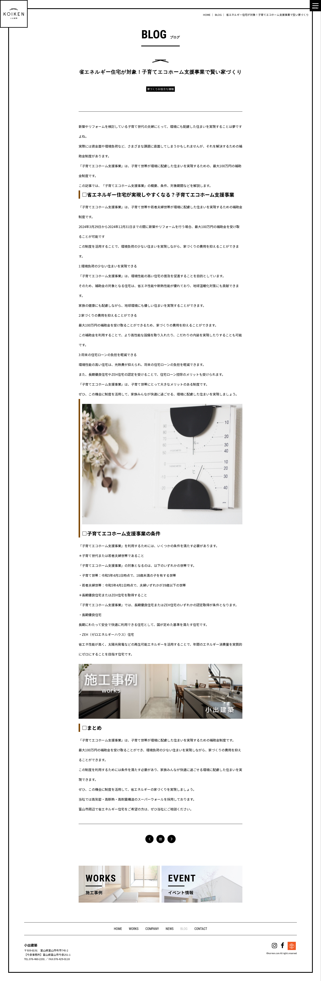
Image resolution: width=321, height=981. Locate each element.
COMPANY (152, 929)
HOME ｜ (208, 15)
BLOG (184, 929)
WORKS (133, 929)
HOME (118, 929)
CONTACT (201, 929)
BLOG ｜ (220, 15)
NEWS (170, 929)
